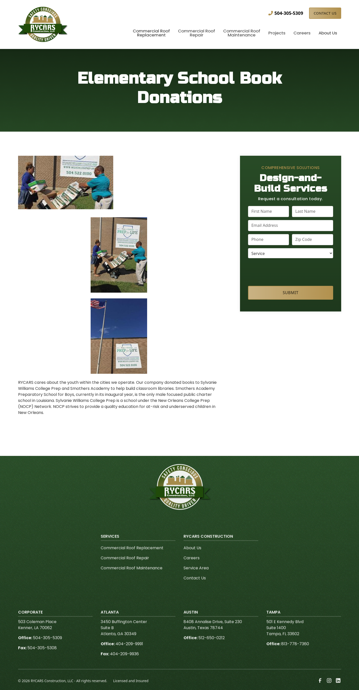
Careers (192, 565)
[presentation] (291, 271)
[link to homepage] (43, 24)
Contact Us (325, 13)
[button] (151, 33)
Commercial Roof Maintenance (131, 575)
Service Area (196, 575)
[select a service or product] (290, 253)
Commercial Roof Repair (125, 565)
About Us (192, 555)
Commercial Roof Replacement (132, 555)
